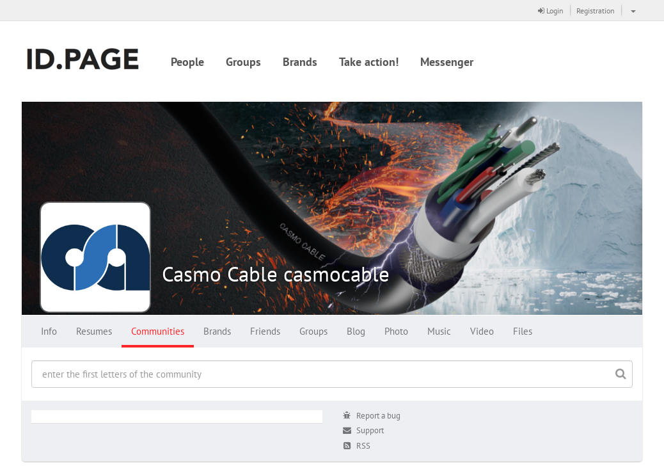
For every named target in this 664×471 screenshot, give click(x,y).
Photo (396, 331)
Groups (243, 61)
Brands (300, 61)
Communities (157, 331)
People (187, 61)
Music (439, 331)
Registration (595, 10)
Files (522, 331)
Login (551, 10)
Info (49, 331)
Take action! (369, 61)
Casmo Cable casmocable (276, 273)
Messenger (446, 61)
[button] (631, 10)
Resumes (94, 331)
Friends (265, 331)
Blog (356, 331)
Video (482, 331)
